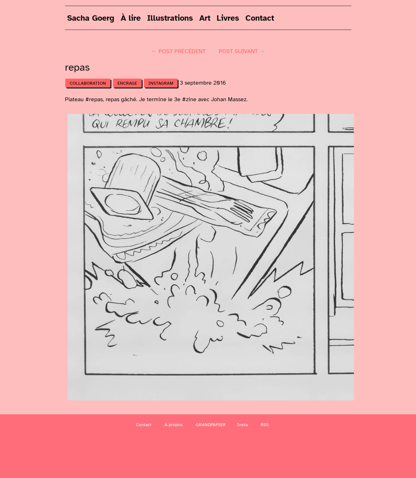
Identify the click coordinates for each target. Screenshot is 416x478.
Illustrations (170, 18)
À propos (174, 424)
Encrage (127, 83)
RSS (265, 424)
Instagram (160, 83)
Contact (259, 18)
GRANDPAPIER (211, 424)
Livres (228, 18)
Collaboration (88, 83)
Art (204, 18)
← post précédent (178, 51)
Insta (242, 424)
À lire (131, 18)
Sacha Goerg (90, 18)
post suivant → (242, 51)
